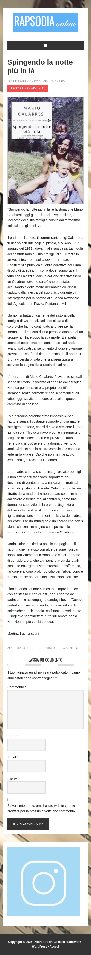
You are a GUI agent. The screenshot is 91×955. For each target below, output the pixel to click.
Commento (16, 687)
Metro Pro (41, 942)
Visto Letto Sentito (62, 647)
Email (12, 757)
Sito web (13, 779)
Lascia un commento (27, 88)
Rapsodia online (45, 22)
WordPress (39, 946)
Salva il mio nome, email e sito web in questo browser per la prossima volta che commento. (41, 808)
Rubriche (37, 647)
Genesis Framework (67, 942)
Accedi (54, 946)
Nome (13, 736)
